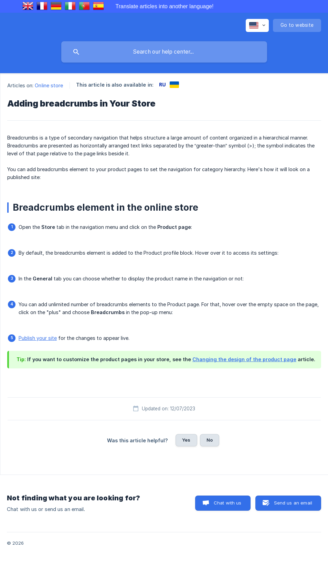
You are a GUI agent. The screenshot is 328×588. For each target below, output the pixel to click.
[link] (162, 84)
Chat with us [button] (228, 503)
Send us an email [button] (293, 503)
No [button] (210, 440)
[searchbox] (164, 52)
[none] (257, 25)
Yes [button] (186, 440)
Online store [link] (49, 85)
